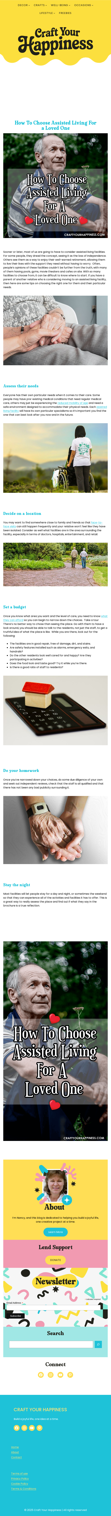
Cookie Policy (19, 1484)
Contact (16, 1457)
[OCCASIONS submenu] (92, 5)
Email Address (15, 1302)
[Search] (98, 1344)
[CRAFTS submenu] (46, 5)
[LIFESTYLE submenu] (54, 13)
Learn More (55, 1232)
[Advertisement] (55, 92)
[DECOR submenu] (29, 5)
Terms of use (19, 1473)
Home (15, 1447)
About (15, 1452)
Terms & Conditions (23, 1489)
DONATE (55, 1260)
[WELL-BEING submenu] (69, 5)
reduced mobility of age (72, 403)
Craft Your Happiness (40, 1409)
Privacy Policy (20, 1478)
